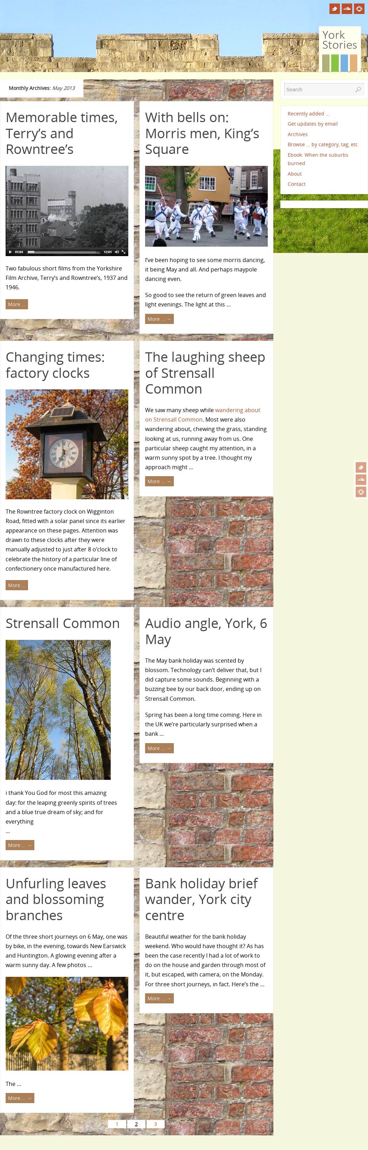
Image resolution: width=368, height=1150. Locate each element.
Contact (297, 184)
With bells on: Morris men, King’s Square (202, 133)
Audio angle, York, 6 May (206, 631)
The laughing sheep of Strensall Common (205, 372)
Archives (298, 134)
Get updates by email (313, 123)
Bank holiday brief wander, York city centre (201, 899)
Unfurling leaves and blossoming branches (56, 899)
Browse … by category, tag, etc (323, 144)
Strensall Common (63, 623)
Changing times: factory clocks (55, 364)
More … (17, 304)
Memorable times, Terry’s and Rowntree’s (62, 133)
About (295, 173)
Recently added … (308, 113)
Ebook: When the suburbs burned (318, 159)
